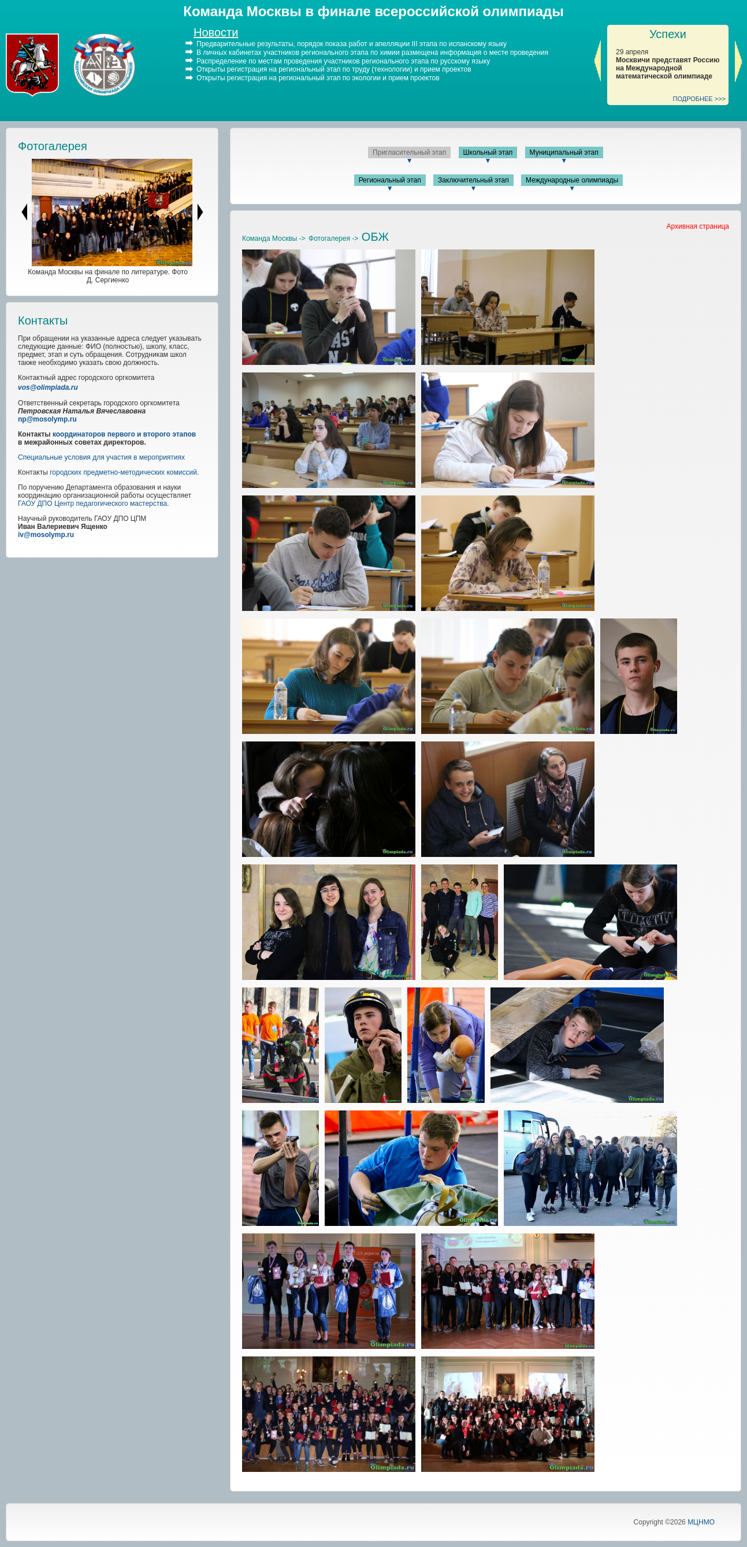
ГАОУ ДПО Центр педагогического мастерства (92, 503)
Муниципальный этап (564, 152)
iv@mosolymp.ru (46, 535)
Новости (216, 32)
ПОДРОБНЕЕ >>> (699, 98)
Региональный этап (390, 180)
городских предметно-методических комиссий (123, 472)
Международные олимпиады (572, 180)
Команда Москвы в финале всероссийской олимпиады (373, 11)
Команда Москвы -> (274, 238)
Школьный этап (488, 152)
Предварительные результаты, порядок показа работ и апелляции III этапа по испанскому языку (351, 44)
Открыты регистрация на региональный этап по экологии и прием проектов (318, 78)
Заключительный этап (473, 180)
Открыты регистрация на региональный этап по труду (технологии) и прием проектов (333, 69)
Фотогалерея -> (333, 238)
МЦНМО (701, 1522)
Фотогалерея (52, 146)
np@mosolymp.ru (47, 419)
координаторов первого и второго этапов (124, 434)
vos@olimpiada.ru (48, 387)
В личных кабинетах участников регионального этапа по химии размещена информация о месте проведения (372, 53)
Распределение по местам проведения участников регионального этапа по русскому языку (343, 61)
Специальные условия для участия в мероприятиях (101, 457)
